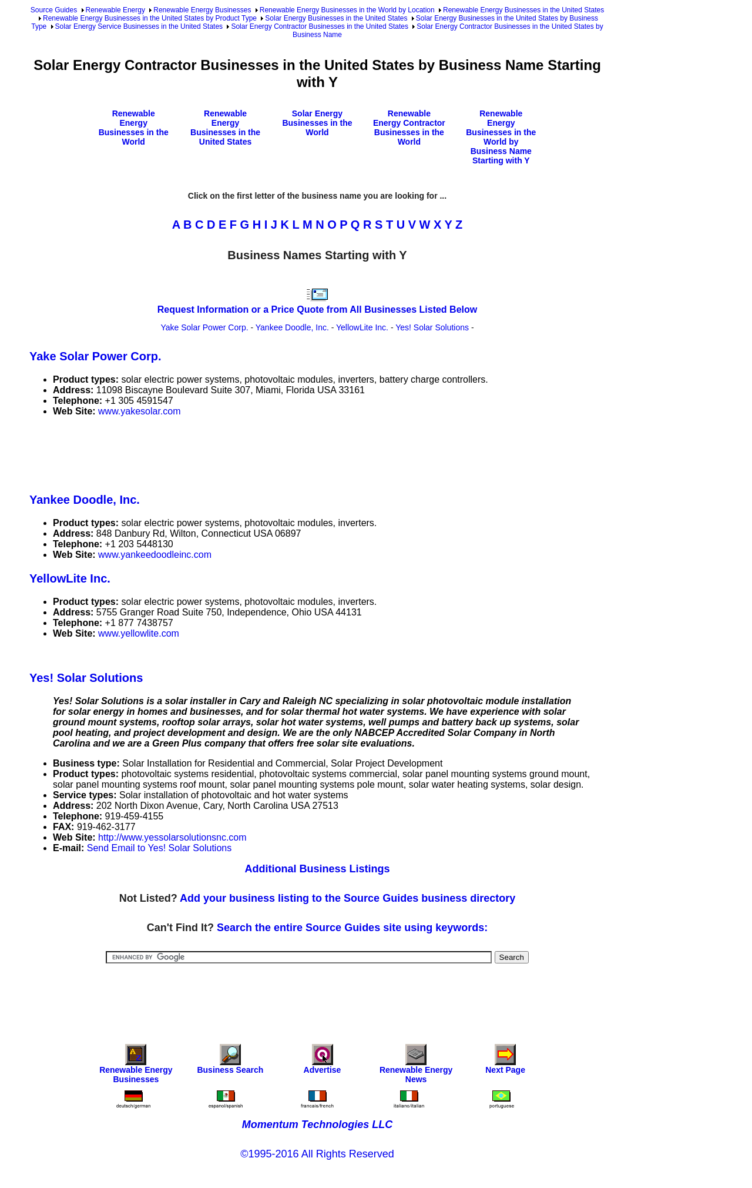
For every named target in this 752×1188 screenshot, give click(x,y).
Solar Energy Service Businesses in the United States (139, 26)
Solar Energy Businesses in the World (317, 123)
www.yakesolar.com (139, 411)
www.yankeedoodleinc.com (155, 555)
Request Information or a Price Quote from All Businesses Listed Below (317, 309)
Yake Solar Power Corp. (204, 327)
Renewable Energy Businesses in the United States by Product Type (150, 18)
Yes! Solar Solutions (432, 327)
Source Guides (54, 10)
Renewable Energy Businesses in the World (134, 127)
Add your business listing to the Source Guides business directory (347, 898)
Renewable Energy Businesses (202, 10)
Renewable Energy (115, 10)
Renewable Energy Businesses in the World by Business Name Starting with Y (501, 137)
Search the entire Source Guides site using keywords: (352, 927)
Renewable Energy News (416, 1066)
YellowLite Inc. (362, 327)
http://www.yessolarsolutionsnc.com (172, 837)
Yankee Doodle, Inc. (292, 327)
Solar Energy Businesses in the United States (336, 18)
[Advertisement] (243, 452)
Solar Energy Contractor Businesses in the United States (319, 26)
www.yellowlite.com (138, 633)
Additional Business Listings (317, 869)
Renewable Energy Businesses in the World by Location (347, 10)
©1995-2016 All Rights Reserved (317, 1154)
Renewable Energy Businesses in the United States (523, 10)
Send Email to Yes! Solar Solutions (159, 848)
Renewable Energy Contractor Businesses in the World (409, 127)
